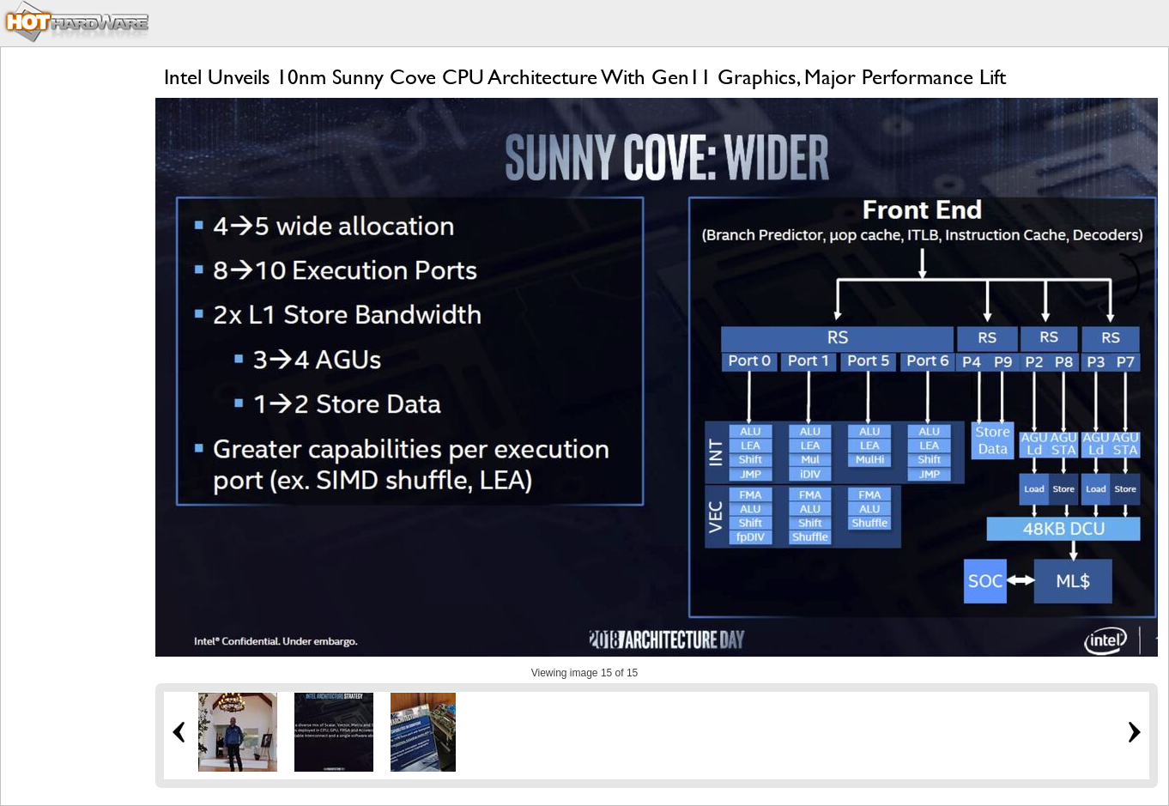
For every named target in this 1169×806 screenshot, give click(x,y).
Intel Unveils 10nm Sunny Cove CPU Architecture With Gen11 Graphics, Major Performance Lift (585, 76)
